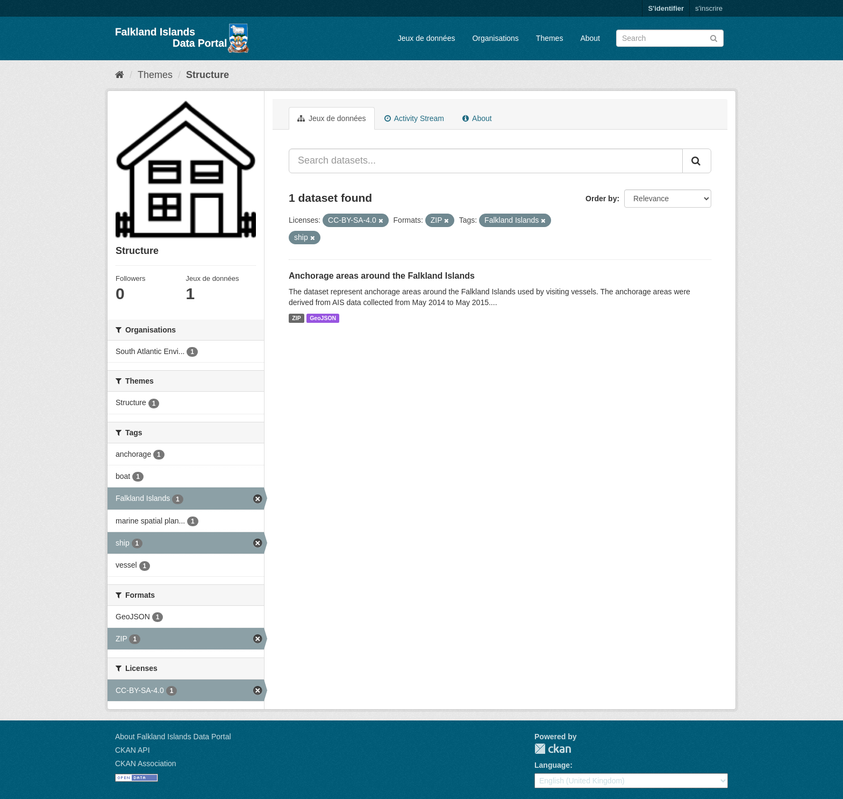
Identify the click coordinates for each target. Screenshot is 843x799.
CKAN (552, 748)
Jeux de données (426, 38)
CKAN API (132, 750)
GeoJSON (323, 318)
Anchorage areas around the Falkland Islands (382, 275)
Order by (601, 198)
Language (552, 765)
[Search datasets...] (486, 161)
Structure (207, 74)
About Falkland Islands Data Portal (173, 736)
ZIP (296, 318)
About (590, 38)
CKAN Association (145, 763)
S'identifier (666, 8)
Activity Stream (414, 118)
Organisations (495, 38)
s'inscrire (709, 8)
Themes (549, 38)
